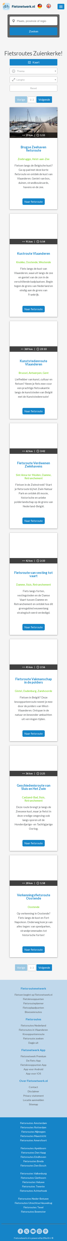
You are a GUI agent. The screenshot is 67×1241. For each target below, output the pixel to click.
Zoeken (33, 31)
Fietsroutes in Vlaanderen (33, 1029)
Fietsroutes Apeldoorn (33, 1148)
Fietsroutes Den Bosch (33, 1165)
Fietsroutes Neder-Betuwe (33, 1198)
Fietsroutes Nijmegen (33, 1131)
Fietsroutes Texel (33, 1207)
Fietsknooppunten (33, 999)
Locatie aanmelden (33, 1099)
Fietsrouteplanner (33, 1003)
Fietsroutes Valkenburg (33, 1173)
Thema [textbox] (20, 71)
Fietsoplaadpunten (33, 1007)
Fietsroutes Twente (33, 1186)
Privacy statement (33, 1095)
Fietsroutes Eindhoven (33, 1156)
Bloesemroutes (33, 1011)
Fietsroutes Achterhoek (33, 1190)
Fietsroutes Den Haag (33, 1152)
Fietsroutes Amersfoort (33, 1140)
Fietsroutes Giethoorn (33, 1177)
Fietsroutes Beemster (33, 1211)
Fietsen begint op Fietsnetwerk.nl (33, 994)
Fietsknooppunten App (33, 1064)
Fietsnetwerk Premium (33, 1056)
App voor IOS (33, 1073)
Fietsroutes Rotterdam (33, 1127)
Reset (33, 88)
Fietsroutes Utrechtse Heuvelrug (33, 1202)
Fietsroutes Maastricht (33, 1135)
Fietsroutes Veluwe (33, 1182)
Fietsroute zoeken (33, 1038)
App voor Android (33, 1069)
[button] (61, 6)
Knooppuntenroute (33, 1034)
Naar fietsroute (33, 201)
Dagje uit (33, 1042)
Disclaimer (33, 1091)
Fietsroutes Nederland (33, 1025)
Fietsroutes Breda (33, 1161)
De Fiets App (33, 1060)
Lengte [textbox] (21, 79)
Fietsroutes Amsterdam (33, 1123)
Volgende (44, 99)
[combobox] (33, 71)
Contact (33, 1087)
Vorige (21, 99)
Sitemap (33, 1104)
